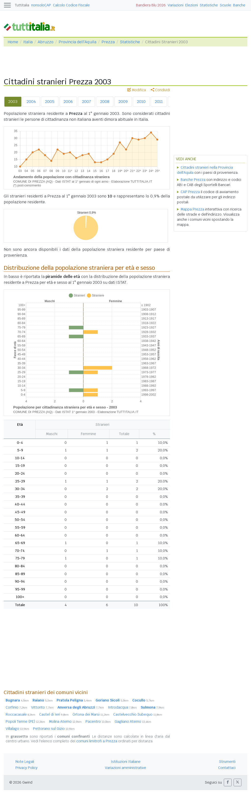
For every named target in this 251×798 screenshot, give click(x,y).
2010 (141, 101)
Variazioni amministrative (125, 767)
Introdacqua (122, 707)
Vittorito (42, 707)
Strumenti (227, 761)
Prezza (108, 41)
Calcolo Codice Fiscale (71, 5)
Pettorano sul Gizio (54, 728)
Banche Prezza (193, 179)
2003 (12, 101)
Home (13, 41)
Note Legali (24, 761)
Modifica (136, 90)
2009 (123, 101)
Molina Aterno (65, 721)
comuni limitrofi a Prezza (96, 741)
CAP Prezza (190, 192)
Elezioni (191, 5)
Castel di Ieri (54, 714)
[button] (228, 782)
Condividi (160, 90)
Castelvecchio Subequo (137, 714)
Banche (239, 5)
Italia (28, 41)
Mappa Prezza (192, 209)
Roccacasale (20, 714)
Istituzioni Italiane (125, 761)
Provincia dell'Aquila (77, 41)
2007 (86, 101)
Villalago (17, 728)
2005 (49, 101)
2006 (68, 101)
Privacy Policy (26, 767)
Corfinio (16, 707)
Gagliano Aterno (133, 721)
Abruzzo (45, 41)
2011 (159, 101)
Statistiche (209, 5)
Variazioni (175, 5)
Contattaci (227, 767)
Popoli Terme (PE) (25, 721)
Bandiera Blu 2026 (151, 5)
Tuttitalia (22, 5)
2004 (31, 101)
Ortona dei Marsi (91, 714)
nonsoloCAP (41, 5)
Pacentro (98, 721)
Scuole (225, 5)
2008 (104, 101)
